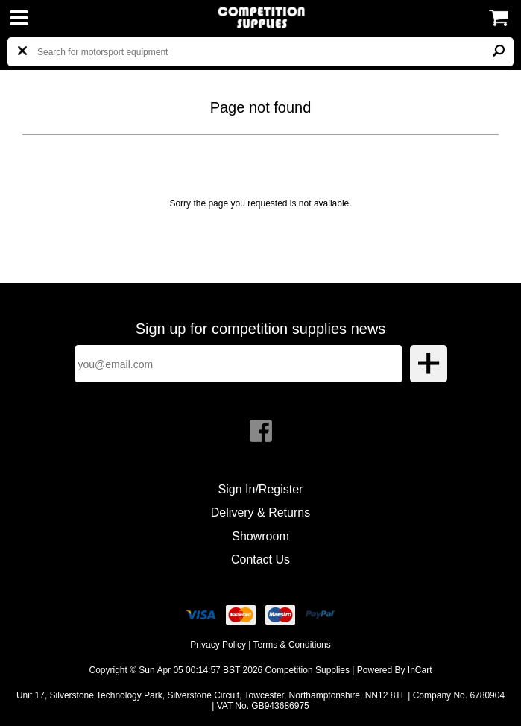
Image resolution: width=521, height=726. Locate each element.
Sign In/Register (260, 489)
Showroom (260, 536)
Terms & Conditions (292, 645)
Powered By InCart (394, 670)
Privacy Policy (218, 645)
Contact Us (260, 559)
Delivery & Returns (260, 512)
